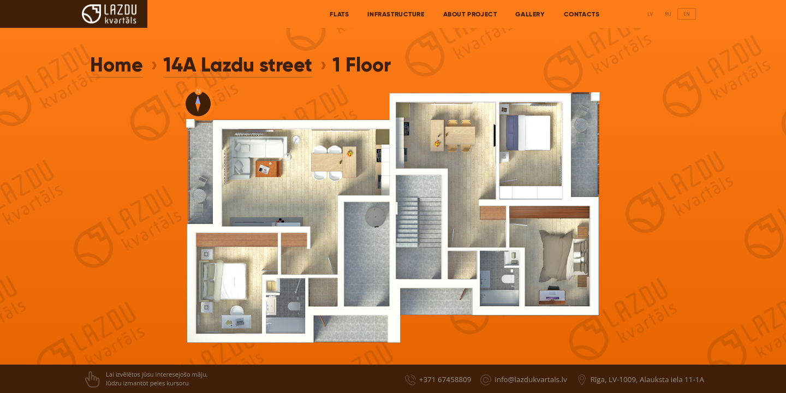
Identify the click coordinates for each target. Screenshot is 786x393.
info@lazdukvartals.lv (531, 379)
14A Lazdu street (237, 64)
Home (116, 64)
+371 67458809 (445, 379)
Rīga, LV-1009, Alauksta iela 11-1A (647, 379)
